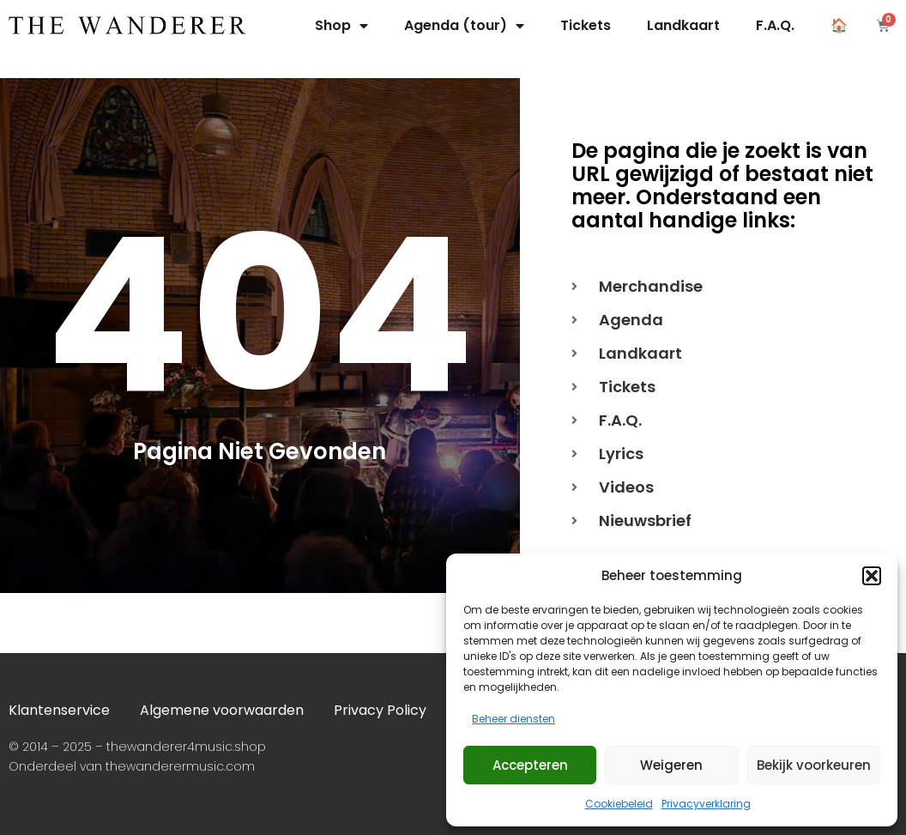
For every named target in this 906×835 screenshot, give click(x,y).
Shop (341, 25)
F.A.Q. (775, 25)
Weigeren (671, 765)
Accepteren (530, 765)
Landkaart (683, 25)
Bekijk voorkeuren (814, 765)
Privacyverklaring (706, 803)
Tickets (585, 25)
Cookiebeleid (619, 803)
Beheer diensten (513, 718)
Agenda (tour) (464, 25)
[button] (871, 575)
